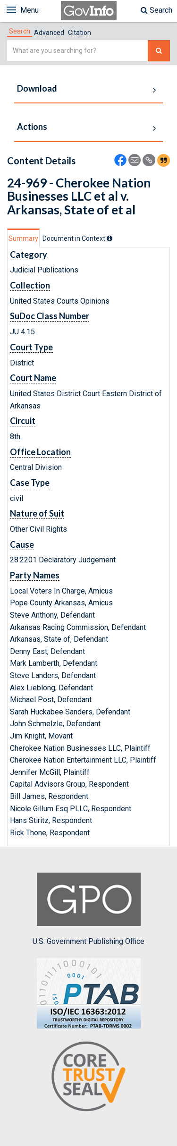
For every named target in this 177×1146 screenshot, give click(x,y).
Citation (79, 32)
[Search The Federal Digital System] (159, 50)
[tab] (19, 31)
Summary (23, 238)
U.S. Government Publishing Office (88, 909)
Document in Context (77, 238)
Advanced (49, 32)
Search (156, 10)
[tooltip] (109, 238)
